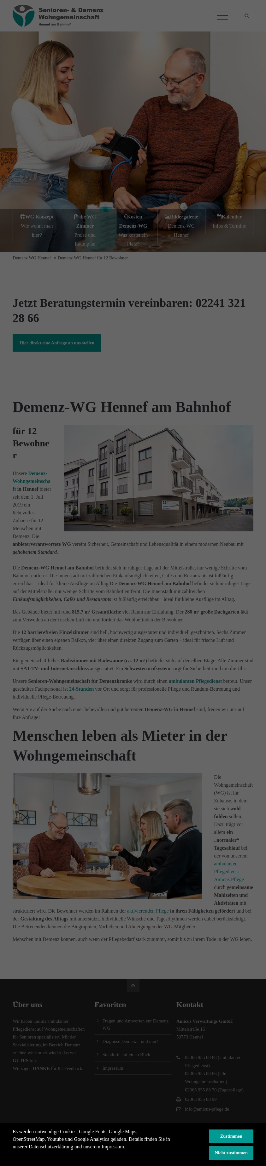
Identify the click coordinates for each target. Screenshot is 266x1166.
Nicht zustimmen (231, 1152)
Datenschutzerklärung (51, 1146)
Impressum (113, 1146)
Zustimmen (231, 1136)
